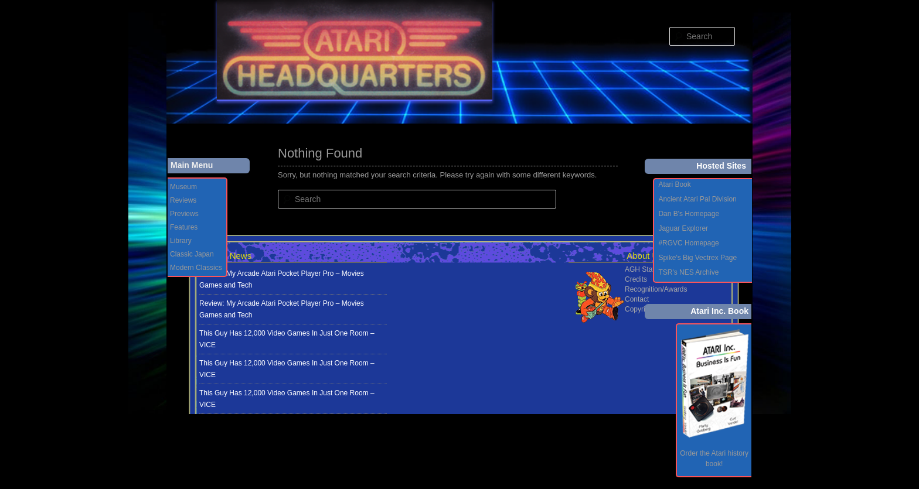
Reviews (183, 200)
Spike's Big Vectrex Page (697, 258)
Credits (636, 279)
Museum (183, 187)
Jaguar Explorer (683, 228)
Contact (637, 299)
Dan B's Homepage (688, 214)
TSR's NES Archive (688, 272)
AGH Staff (640, 269)
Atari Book (674, 184)
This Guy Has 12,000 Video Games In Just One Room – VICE (287, 339)
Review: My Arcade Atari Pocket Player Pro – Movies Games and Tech (281, 279)
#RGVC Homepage (688, 243)
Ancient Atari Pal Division (697, 199)
